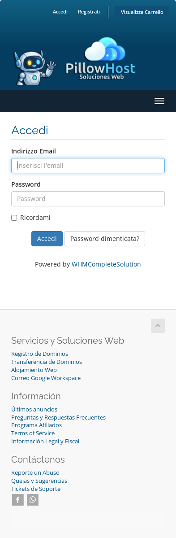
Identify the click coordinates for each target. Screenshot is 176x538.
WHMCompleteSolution (106, 264)
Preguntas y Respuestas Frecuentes (58, 417)
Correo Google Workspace (46, 378)
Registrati (89, 11)
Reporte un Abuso (35, 473)
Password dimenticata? (104, 238)
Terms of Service (33, 433)
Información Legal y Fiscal (45, 441)
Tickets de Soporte (35, 489)
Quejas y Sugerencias (39, 481)
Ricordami (31, 217)
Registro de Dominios (39, 354)
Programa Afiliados (36, 425)
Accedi (60, 11)
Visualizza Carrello (142, 12)
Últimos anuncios (34, 409)
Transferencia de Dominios (46, 362)
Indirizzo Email (33, 151)
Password (26, 184)
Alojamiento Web (34, 370)
